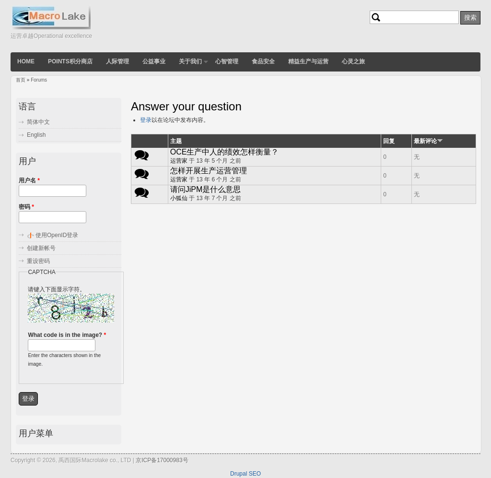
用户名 (29, 180)
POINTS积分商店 (70, 61)
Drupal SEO (245, 473)
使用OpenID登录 (56, 235)
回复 (389, 141)
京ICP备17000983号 (162, 460)
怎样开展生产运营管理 (208, 171)
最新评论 (428, 141)
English (36, 134)
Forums (39, 80)
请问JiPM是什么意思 (205, 189)
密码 (26, 206)
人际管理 (117, 61)
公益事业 (153, 61)
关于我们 (190, 61)
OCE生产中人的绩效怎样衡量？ (224, 152)
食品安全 (263, 61)
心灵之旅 (353, 61)
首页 (20, 80)
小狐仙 (178, 198)
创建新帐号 (41, 248)
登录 (146, 120)
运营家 (178, 160)
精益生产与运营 (308, 61)
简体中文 (38, 122)
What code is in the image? (67, 335)
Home (26, 61)
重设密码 (38, 261)
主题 (176, 141)
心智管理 (226, 61)
